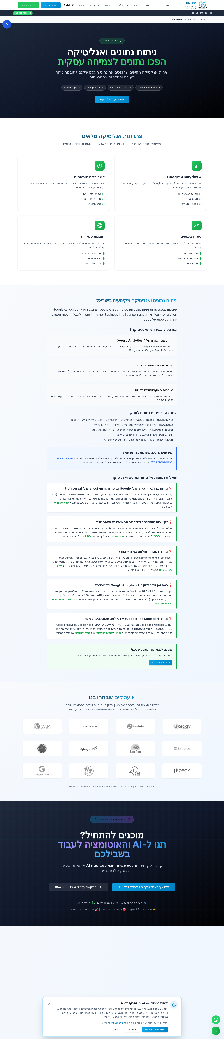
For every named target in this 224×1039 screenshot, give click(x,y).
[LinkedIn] (201, 13)
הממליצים (94, 5)
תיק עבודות (109, 5)
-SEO (157, 536)
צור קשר (82, 5)
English (69, 5)
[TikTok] (197, 13)
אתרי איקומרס (61, 502)
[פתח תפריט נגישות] (6, 24)
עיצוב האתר (117, 536)
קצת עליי (164, 5)
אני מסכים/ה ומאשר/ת (155, 1029)
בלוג (121, 5)
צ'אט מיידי (28, 5)
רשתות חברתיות (104, 632)
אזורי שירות (132, 5)
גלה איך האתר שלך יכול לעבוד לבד (143, 888)
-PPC (88, 536)
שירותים (147, 5)
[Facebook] (206, 13)
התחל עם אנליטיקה (112, 99)
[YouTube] (193, 13)
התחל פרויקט (50, 5)
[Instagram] (210, 13)
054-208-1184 (22, 13)
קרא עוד (115, 1029)
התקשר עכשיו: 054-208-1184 (78, 888)
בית (176, 5)
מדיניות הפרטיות (115, 1022)
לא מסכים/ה (132, 1029)
